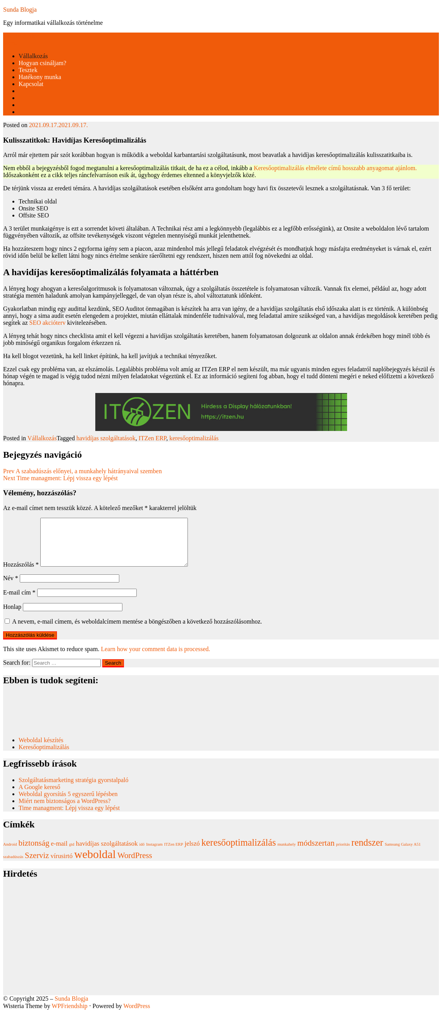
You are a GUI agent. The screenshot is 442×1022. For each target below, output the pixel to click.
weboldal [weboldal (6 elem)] (95, 863)
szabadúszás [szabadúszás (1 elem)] (13, 866)
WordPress (137, 1015)
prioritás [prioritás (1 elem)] (343, 853)
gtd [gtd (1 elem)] (71, 853)
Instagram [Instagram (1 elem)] (154, 853)
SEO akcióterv (47, 322)
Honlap (12, 616)
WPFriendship (69, 1015)
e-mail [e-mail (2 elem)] (59, 853)
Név (10, 587)
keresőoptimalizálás (193, 438)
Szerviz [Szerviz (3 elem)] (37, 864)
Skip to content (22, 36)
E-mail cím (19, 601)
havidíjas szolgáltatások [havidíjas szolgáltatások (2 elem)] (107, 853)
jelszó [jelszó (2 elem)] (192, 853)
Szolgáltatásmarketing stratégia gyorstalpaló (74, 789)
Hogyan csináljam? (42, 63)
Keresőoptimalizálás (44, 756)
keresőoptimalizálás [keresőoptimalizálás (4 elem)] (238, 851)
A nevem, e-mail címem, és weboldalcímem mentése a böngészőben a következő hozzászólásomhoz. (137, 630)
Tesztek (28, 70)
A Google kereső (39, 796)
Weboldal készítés (42, 749)
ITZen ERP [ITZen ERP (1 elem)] (173, 853)
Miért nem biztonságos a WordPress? (64, 810)
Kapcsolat (31, 84)
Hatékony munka (40, 77)
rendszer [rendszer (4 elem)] (367, 851)
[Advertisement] (221, 950)
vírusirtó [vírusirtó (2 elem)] (62, 865)
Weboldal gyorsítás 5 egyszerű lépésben (68, 803)
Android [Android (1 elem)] (10, 853)
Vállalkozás (33, 56)
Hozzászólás (21, 573)
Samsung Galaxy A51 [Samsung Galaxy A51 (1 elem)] (403, 853)
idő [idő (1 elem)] (142, 853)
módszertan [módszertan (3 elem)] (316, 852)
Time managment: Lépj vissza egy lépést (69, 817)
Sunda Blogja (20, 9)
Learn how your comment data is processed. (155, 658)
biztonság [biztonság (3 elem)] (34, 852)
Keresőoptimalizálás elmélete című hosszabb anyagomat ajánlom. (335, 168)
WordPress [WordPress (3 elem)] (134, 864)
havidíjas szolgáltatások (105, 438)
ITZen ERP (153, 438)
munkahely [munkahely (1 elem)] (286, 853)
